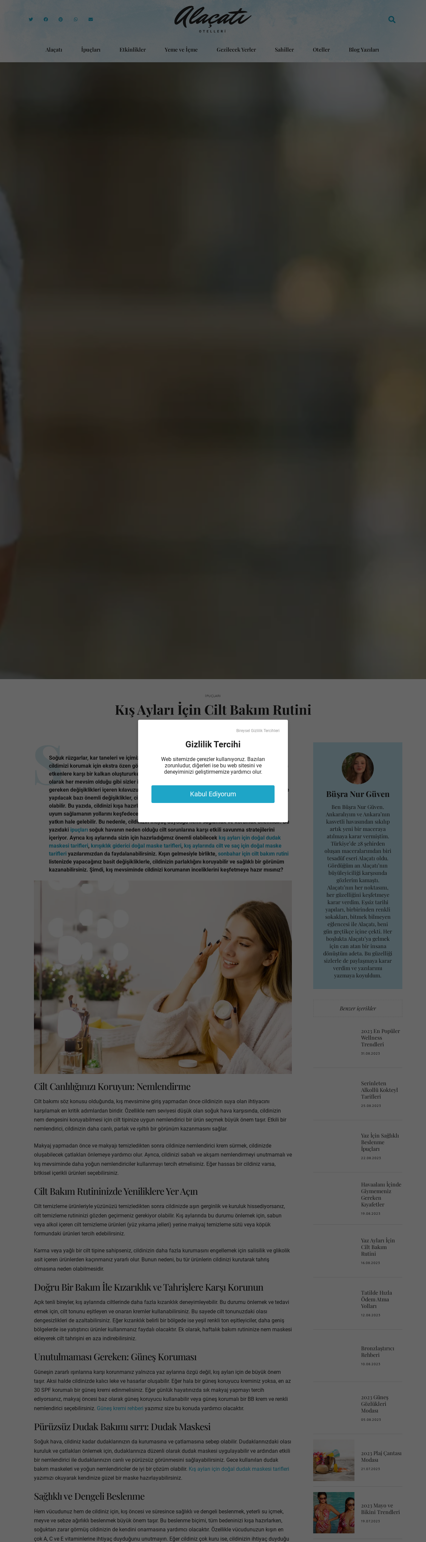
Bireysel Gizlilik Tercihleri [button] (258, 730)
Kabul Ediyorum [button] (213, 794)
